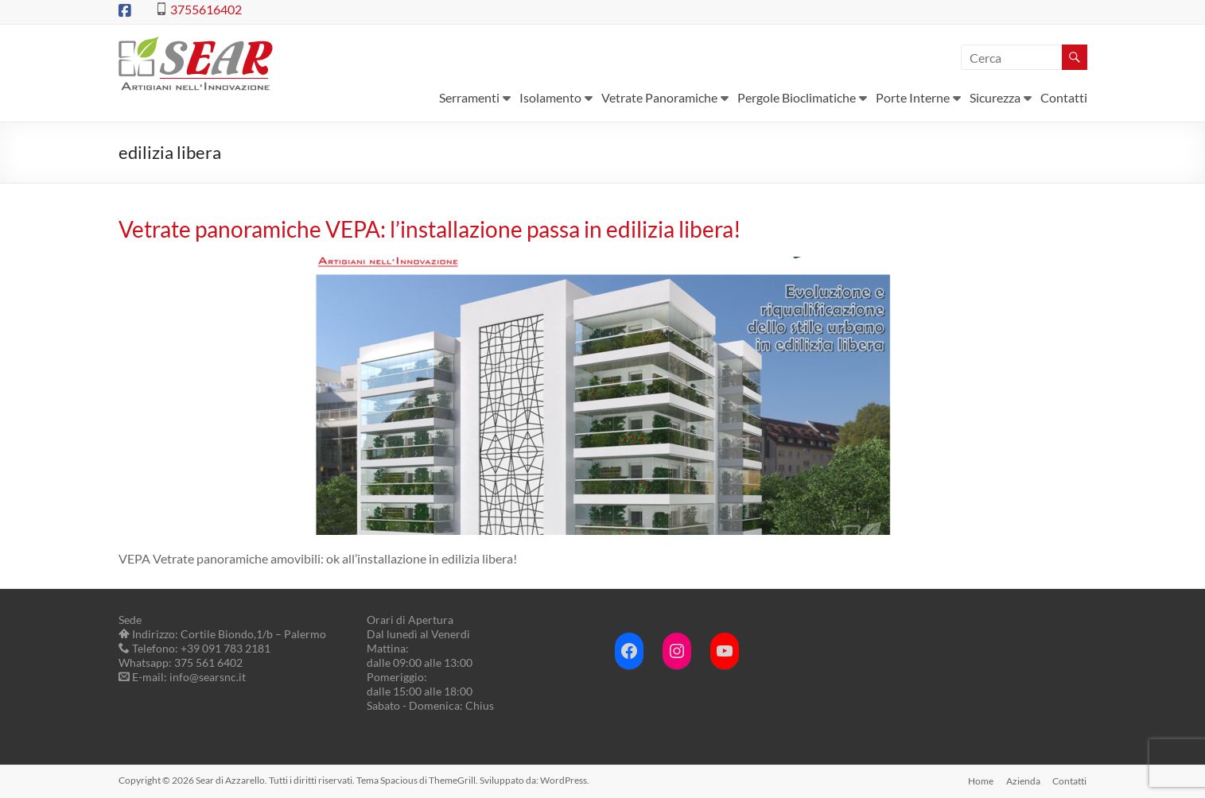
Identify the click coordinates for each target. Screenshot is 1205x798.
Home (980, 780)
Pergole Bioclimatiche (796, 97)
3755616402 (206, 9)
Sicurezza (995, 97)
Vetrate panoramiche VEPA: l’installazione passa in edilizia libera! (430, 228)
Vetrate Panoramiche (659, 97)
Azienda (1023, 780)
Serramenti (469, 97)
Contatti (1063, 97)
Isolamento (550, 97)
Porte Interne (913, 97)
